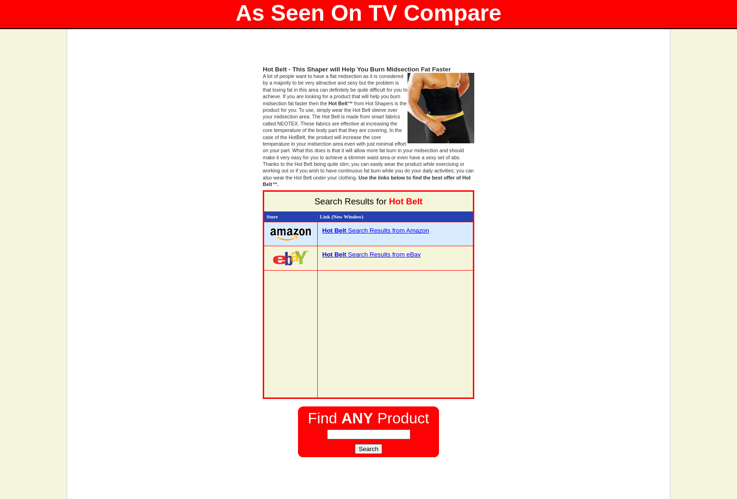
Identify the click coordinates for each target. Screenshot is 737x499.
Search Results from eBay (371, 254)
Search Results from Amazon (375, 230)
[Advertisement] (368, 52)
